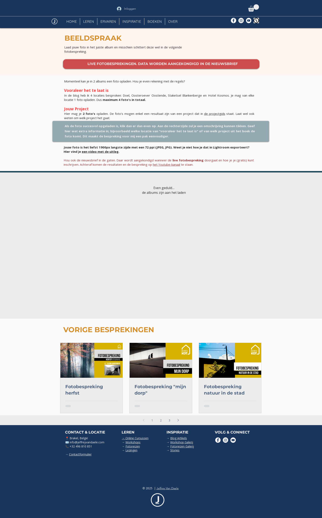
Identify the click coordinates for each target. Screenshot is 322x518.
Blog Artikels (178, 438)
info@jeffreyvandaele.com (87, 442)
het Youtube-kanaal (166, 164)
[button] (253, 7)
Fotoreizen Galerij (182, 446)
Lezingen (131, 450)
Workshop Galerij (181, 442)
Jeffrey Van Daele (167, 488)
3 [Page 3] (169, 420)
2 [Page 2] (161, 420)
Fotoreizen (132, 446)
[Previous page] (143, 420)
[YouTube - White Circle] (248, 20)
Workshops (132, 442)
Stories (174, 450)
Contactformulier (80, 454)
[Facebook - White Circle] (233, 20)
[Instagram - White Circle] (241, 20)
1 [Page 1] (152, 420)
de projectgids (214, 114)
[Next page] (178, 420)
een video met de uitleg (100, 151)
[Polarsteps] (256, 20)
